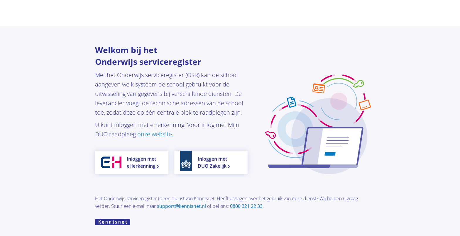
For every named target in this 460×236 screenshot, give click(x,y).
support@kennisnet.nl (182, 206)
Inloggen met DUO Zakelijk (214, 162)
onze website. (155, 134)
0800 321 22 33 (246, 206)
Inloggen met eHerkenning (143, 162)
